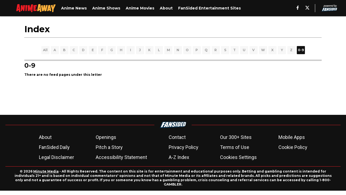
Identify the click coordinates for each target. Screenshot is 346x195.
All (45, 50)
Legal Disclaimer (56, 157)
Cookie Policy (292, 147)
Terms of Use (234, 147)
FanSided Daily (54, 147)
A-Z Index (179, 157)
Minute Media (46, 171)
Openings (106, 137)
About (45, 137)
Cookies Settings (238, 157)
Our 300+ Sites (236, 137)
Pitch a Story (109, 147)
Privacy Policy (183, 147)
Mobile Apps (291, 137)
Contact (177, 137)
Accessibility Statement (121, 157)
